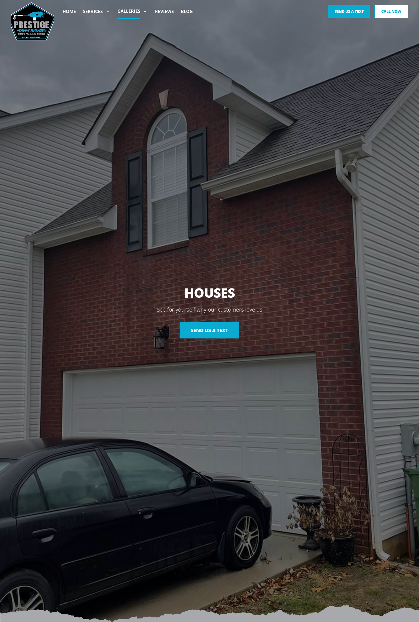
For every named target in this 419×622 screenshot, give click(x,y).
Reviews (164, 11)
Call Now (391, 11)
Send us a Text (349, 11)
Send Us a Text (209, 330)
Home (69, 11)
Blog (187, 11)
